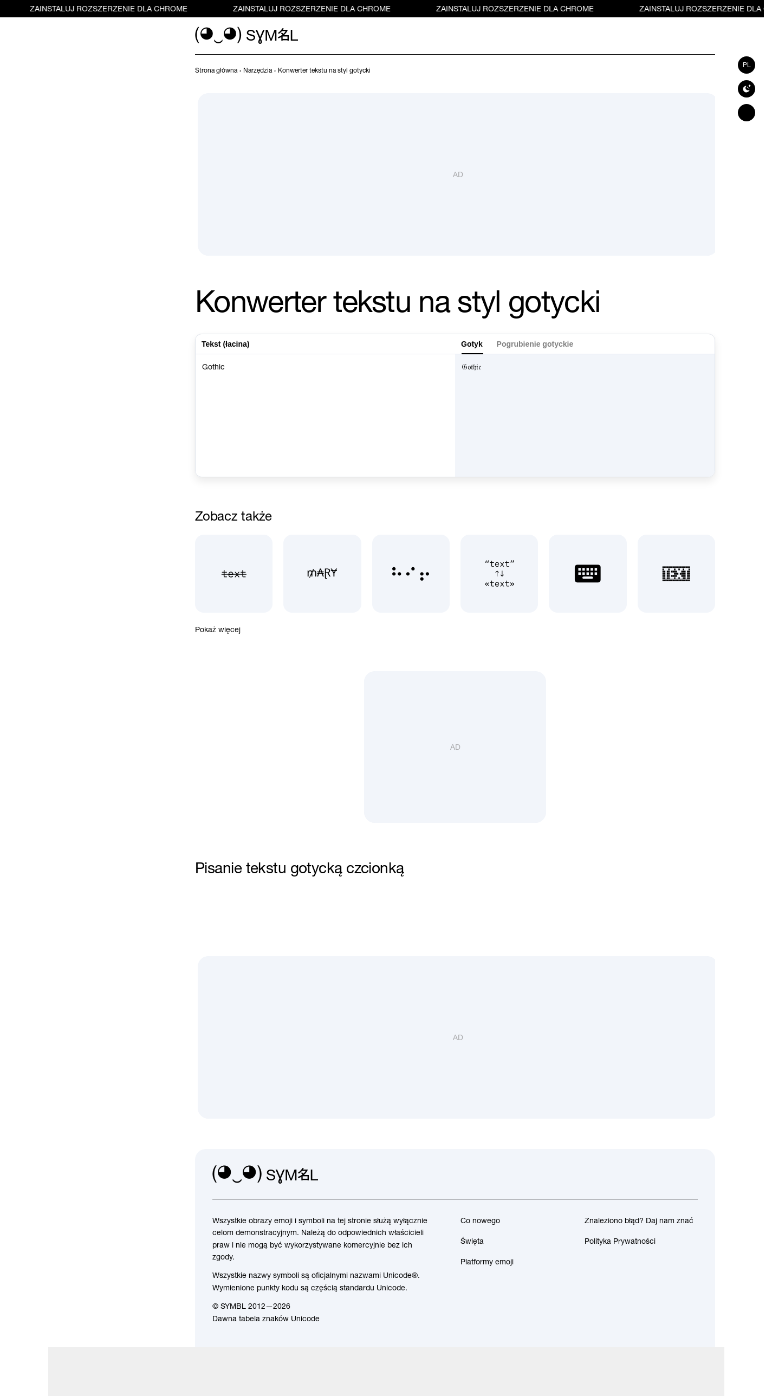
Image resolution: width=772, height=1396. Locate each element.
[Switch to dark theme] (746, 89)
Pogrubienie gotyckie (535, 344)
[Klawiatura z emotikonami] (587, 573)
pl (747, 65)
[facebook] (689, 1175)
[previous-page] (216, 70)
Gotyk (472, 344)
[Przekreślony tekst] (234, 573)
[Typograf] (499, 573)
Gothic (325, 415)
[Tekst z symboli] (676, 573)
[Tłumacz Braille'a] (411, 573)
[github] (665, 1175)
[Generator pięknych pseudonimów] (322, 573)
